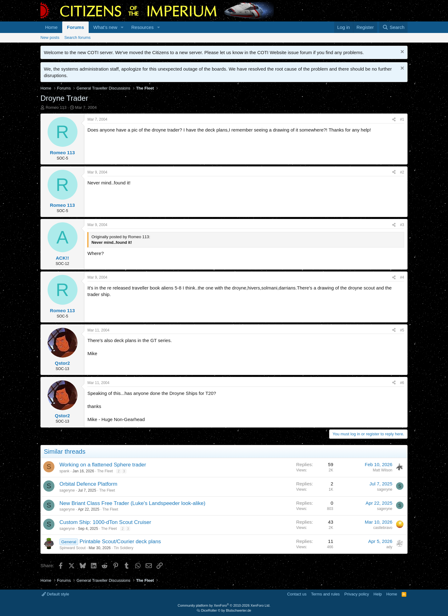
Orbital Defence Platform (88, 484)
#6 (402, 383)
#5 (402, 330)
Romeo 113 (56, 107)
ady (389, 547)
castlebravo (382, 528)
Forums (75, 27)
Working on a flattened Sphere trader (102, 465)
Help (378, 594)
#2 (402, 172)
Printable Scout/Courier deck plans (120, 541)
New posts (49, 37)
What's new (105, 27)
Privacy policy (356, 594)
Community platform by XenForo (224, 605)
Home (51, 27)
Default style (55, 594)
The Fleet (105, 471)
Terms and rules (325, 594)
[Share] (394, 119)
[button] (122, 27)
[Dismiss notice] (401, 52)
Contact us (296, 594)
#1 (402, 119)
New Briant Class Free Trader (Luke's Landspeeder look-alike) (132, 503)
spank (64, 471)
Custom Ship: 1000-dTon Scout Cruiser (105, 522)
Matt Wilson (382, 470)
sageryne (67, 490)
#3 (402, 225)
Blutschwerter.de (238, 610)
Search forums (77, 37)
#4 (402, 277)
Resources (142, 27)
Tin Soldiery (123, 548)
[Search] (393, 27)
